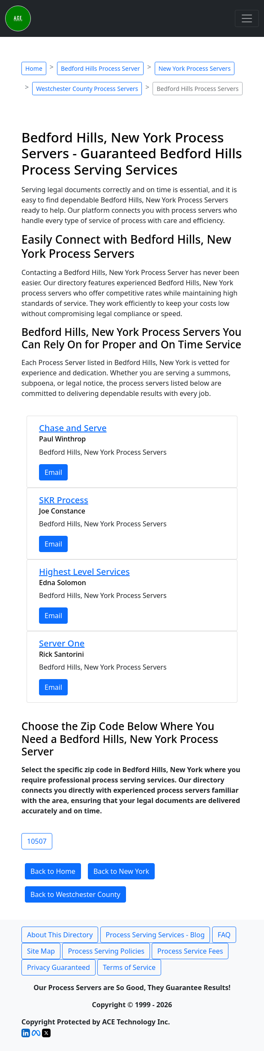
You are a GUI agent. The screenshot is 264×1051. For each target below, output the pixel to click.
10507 (37, 841)
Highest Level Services (84, 571)
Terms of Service (129, 967)
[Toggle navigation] (247, 18)
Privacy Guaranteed (58, 967)
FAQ (224, 934)
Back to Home (52, 871)
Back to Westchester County (75, 894)
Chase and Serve (73, 428)
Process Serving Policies (106, 951)
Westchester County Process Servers (87, 89)
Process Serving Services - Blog (155, 934)
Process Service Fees (190, 951)
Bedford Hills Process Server (100, 68)
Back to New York (121, 871)
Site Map (41, 951)
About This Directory (60, 934)
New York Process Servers (195, 68)
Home (33, 68)
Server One (61, 643)
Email (53, 472)
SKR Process (63, 500)
